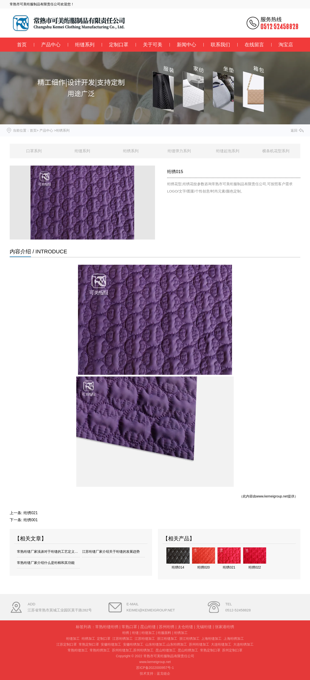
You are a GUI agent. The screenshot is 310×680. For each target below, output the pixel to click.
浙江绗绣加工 (189, 638)
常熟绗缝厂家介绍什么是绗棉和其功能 (46, 563)
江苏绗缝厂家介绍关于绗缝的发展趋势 (111, 551)
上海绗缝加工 (211, 638)
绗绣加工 (181, 633)
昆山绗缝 (148, 627)
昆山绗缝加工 (165, 650)
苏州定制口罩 (232, 650)
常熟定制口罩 (89, 644)
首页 (22, 44)
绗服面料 (164, 633)
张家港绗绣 (224, 627)
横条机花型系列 (275, 151)
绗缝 (135, 633)
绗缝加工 (148, 633)
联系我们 (220, 44)
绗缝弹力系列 (179, 151)
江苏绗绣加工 (122, 638)
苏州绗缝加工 (199, 644)
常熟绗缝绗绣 (106, 627)
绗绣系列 (131, 151)
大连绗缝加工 (221, 644)
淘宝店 (286, 44)
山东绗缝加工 (155, 644)
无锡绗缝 (204, 627)
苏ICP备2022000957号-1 (155, 668)
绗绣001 (30, 520)
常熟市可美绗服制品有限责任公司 (35, 4)
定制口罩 (118, 44)
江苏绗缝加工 (145, 638)
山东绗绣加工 (177, 644)
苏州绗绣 (166, 627)
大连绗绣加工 (243, 644)
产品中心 (51, 44)
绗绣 (125, 633)
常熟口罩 (129, 627)
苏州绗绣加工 (143, 650)
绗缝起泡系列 (227, 151)
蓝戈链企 (163, 673)
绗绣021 (30, 513)
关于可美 (152, 44)
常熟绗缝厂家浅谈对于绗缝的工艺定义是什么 (48, 551)
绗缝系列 (84, 44)
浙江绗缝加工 (167, 638)
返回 (294, 130)
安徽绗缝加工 (111, 644)
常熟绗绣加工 (100, 650)
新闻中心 (186, 44)
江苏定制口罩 (66, 644)
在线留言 (254, 44)
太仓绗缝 (185, 627)
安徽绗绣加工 (133, 644)
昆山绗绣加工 (188, 650)
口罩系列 (34, 151)
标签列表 (83, 627)
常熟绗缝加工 (78, 650)
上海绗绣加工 (234, 638)
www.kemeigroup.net (272, 496)
